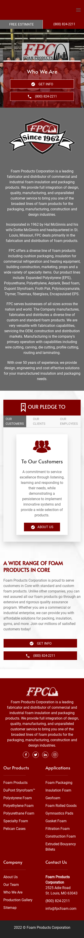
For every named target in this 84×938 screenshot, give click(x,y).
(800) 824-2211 (57, 892)
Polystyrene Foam (17, 789)
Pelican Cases (14, 819)
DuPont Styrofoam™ (19, 781)
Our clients (39, 421)
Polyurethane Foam (18, 804)
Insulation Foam (58, 781)
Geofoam (52, 789)
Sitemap (10, 898)
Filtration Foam (57, 819)
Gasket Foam (56, 812)
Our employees (69, 421)
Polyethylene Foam (18, 796)
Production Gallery (17, 891)
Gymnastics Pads (59, 804)
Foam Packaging (58, 773)
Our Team (11, 875)
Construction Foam (60, 827)
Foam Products (15, 773)
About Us (42, 527)
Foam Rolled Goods (61, 796)
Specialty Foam (15, 812)
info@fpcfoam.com (60, 899)
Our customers (15, 421)
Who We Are (12, 883)
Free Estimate (21, 24)
